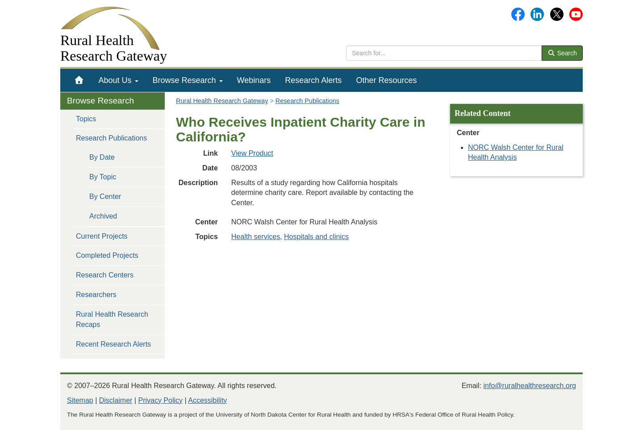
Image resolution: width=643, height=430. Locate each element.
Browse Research (188, 80)
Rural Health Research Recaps (112, 319)
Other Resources (386, 80)
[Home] (79, 80)
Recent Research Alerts (113, 344)
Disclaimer (116, 400)
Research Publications (111, 138)
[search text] (444, 53)
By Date (102, 157)
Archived (103, 216)
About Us (118, 80)
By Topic (102, 177)
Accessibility (207, 400)
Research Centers (105, 275)
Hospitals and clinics (316, 236)
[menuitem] (79, 80)
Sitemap (80, 400)
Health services (255, 236)
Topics (86, 119)
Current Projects (102, 236)
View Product (252, 153)
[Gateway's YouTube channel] (576, 13)
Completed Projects (107, 255)
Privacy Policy (160, 400)
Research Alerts (313, 80)
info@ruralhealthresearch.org (530, 385)
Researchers (96, 294)
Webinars (254, 80)
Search (562, 53)
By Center (105, 196)
